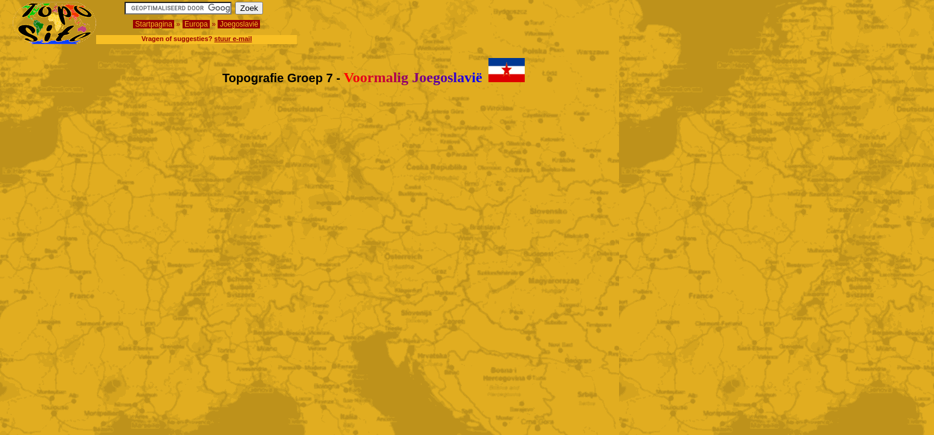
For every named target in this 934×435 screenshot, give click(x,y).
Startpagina (153, 24)
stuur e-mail (232, 38)
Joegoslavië (239, 24)
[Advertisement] (850, 20)
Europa (196, 24)
